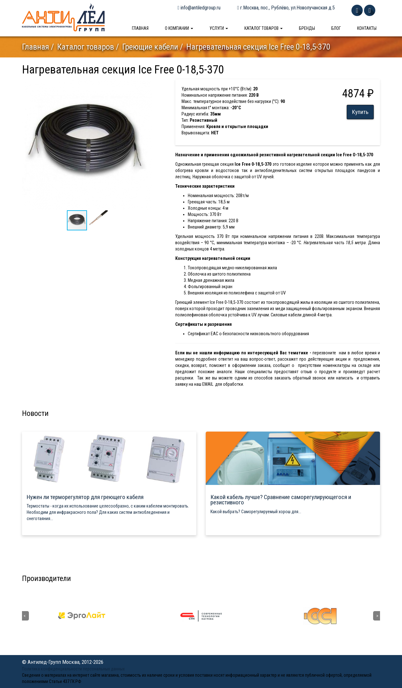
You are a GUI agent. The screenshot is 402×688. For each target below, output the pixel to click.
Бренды (307, 28)
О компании (179, 28)
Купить (360, 112)
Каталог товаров (263, 28)
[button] (147, 85)
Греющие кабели (150, 46)
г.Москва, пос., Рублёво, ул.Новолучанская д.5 (286, 8)
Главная (140, 28)
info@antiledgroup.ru (198, 8)
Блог (336, 28)
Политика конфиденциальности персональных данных (73, 668)
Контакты (367, 28)
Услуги (218, 28)
